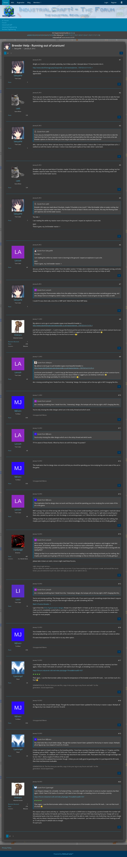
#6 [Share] (120, 245)
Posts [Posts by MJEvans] (9, 418)
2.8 (52, 35)
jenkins (71, 33)
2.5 (42, 35)
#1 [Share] (120, 60)
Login (106, 2)
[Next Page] (11, 53)
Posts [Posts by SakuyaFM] (9, 82)
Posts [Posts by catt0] (9, 115)
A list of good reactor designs (54, 608)
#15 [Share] (119, 584)
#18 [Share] (119, 701)
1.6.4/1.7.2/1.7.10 (70, 35)
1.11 (93, 35)
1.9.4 (84, 35)
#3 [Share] (120, 126)
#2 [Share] (120, 93)
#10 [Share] (119, 395)
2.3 (38, 35)
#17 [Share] (119, 660)
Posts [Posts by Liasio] (9, 606)
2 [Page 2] (7, 53)
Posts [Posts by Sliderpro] (9, 344)
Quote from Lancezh (44, 290)
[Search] (121, 2)
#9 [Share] (120, 357)
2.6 (45, 35)
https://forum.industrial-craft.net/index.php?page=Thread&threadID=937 (58, 670)
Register (114, 2)
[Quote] (119, 84)
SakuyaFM (17, 49)
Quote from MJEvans (44, 434)
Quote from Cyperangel (45, 788)
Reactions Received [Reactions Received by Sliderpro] (13, 342)
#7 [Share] (120, 284)
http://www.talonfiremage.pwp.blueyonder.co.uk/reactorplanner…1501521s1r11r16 (62, 68)
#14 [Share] (119, 534)
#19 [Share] (119, 733)
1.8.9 (79, 35)
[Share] (121, 53)
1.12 (98, 35)
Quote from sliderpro (44, 363)
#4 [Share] (120, 165)
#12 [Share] (119, 461)
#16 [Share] (119, 627)
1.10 (89, 35)
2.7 (49, 35)
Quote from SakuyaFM (45, 251)
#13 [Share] (119, 494)
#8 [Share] (120, 319)
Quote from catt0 (43, 132)
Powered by (63, 854)
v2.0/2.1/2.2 (31, 35)
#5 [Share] (120, 198)
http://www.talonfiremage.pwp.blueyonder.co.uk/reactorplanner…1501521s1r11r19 (62, 325)
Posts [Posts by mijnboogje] (9, 556)
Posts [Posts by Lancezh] (9, 267)
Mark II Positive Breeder (41, 604)
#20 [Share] (119, 782)
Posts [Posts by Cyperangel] (9, 683)
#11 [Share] (119, 428)
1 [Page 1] (5, 53)
